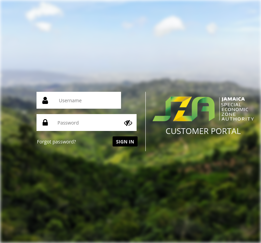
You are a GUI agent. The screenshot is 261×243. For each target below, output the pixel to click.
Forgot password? (56, 141)
